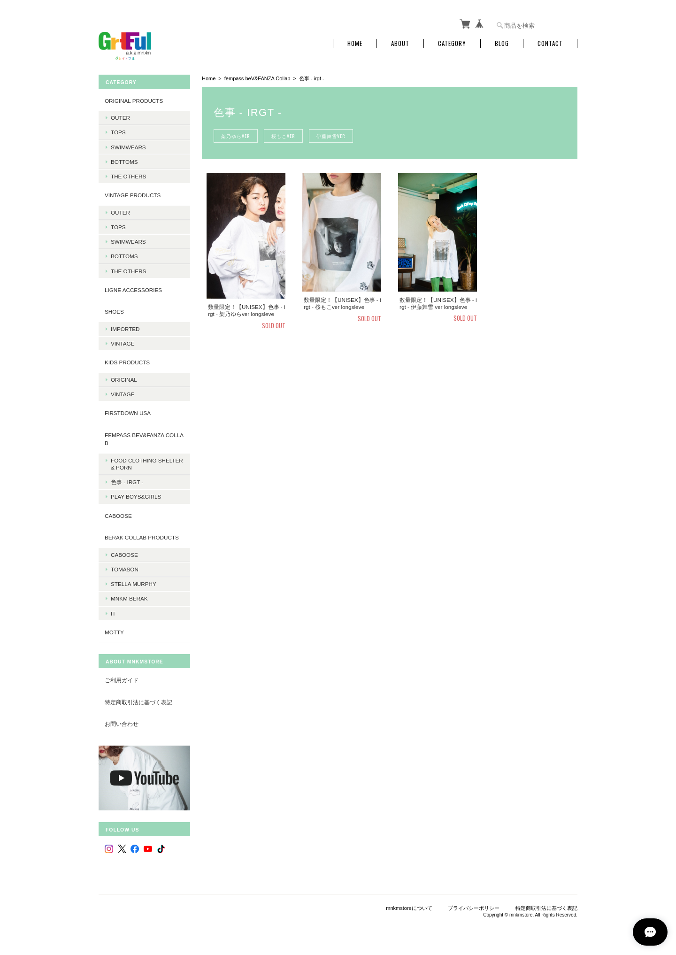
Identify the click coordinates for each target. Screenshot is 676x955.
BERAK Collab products (142, 537)
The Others (128, 176)
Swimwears (128, 147)
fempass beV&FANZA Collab (257, 78)
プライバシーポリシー (473, 908)
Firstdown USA (128, 413)
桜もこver (282, 135)
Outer (120, 118)
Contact (550, 43)
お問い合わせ (121, 724)
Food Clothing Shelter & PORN (147, 463)
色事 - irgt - (127, 482)
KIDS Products (127, 362)
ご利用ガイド (121, 680)
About (400, 43)
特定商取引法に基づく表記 (138, 702)
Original (124, 380)
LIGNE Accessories (133, 290)
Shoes (114, 311)
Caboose (124, 555)
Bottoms (124, 162)
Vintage (122, 343)
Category (452, 43)
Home (354, 43)
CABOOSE (118, 516)
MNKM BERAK (129, 598)
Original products (134, 101)
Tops (118, 132)
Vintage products (133, 195)
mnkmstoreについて (409, 908)
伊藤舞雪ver (329, 135)
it (113, 613)
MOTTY (114, 632)
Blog (502, 43)
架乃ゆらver (235, 135)
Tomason (124, 569)
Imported (125, 329)
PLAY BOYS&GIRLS (136, 496)
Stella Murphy (133, 584)
